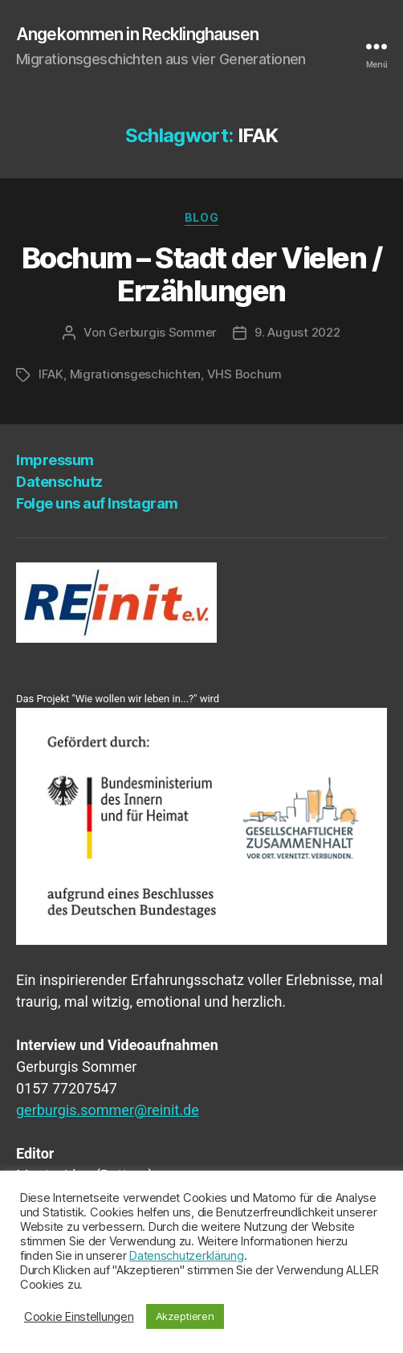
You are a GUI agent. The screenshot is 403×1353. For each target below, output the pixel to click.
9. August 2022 (297, 332)
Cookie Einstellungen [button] (79, 1317)
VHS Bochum (244, 374)
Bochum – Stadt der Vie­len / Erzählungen (202, 274)
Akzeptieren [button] (185, 1316)
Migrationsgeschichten (136, 374)
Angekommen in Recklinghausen (137, 34)
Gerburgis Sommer (162, 332)
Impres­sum (55, 460)
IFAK (51, 374)
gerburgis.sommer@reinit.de (107, 1110)
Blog (201, 217)
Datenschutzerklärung (186, 1256)
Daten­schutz (59, 481)
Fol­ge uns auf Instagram (97, 503)
